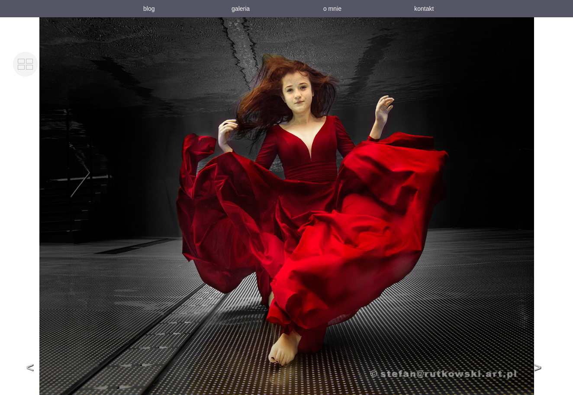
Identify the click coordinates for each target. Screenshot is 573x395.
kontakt (424, 8)
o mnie (332, 8)
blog (149, 8)
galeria (241, 8)
